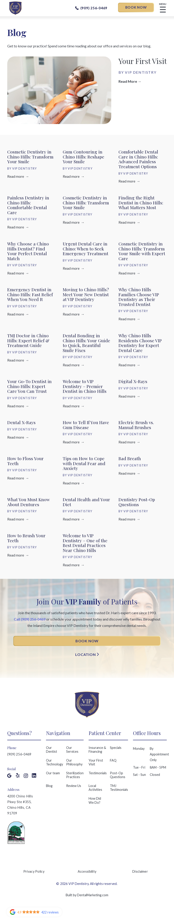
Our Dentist (51, 749)
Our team (53, 773)
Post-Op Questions (117, 775)
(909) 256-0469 (19, 754)
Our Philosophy (74, 762)
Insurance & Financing (97, 749)
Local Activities (95, 787)
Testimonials (98, 773)
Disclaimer (140, 871)
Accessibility (87, 871)
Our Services (72, 749)
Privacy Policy (33, 871)
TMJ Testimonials (119, 787)
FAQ (113, 760)
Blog (49, 786)
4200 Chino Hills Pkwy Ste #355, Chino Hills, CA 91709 (20, 804)
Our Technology (54, 762)
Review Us (73, 786)
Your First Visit (96, 762)
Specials (115, 748)
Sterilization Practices (75, 775)
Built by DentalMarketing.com (87, 895)
